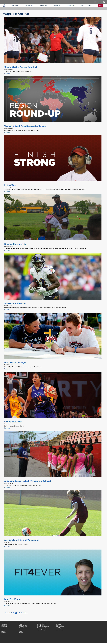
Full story (7, 73)
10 (24, 612)
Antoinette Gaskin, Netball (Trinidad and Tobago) (27, 481)
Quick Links (98, 1)
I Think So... (10, 185)
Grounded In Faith (13, 422)
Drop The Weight (12, 599)
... (26, 612)
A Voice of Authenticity (15, 303)
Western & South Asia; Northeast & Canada (25, 126)
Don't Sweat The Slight (15, 362)
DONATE (100, 5)
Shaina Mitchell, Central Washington (21, 540)
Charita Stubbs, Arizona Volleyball (20, 67)
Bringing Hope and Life (15, 244)
